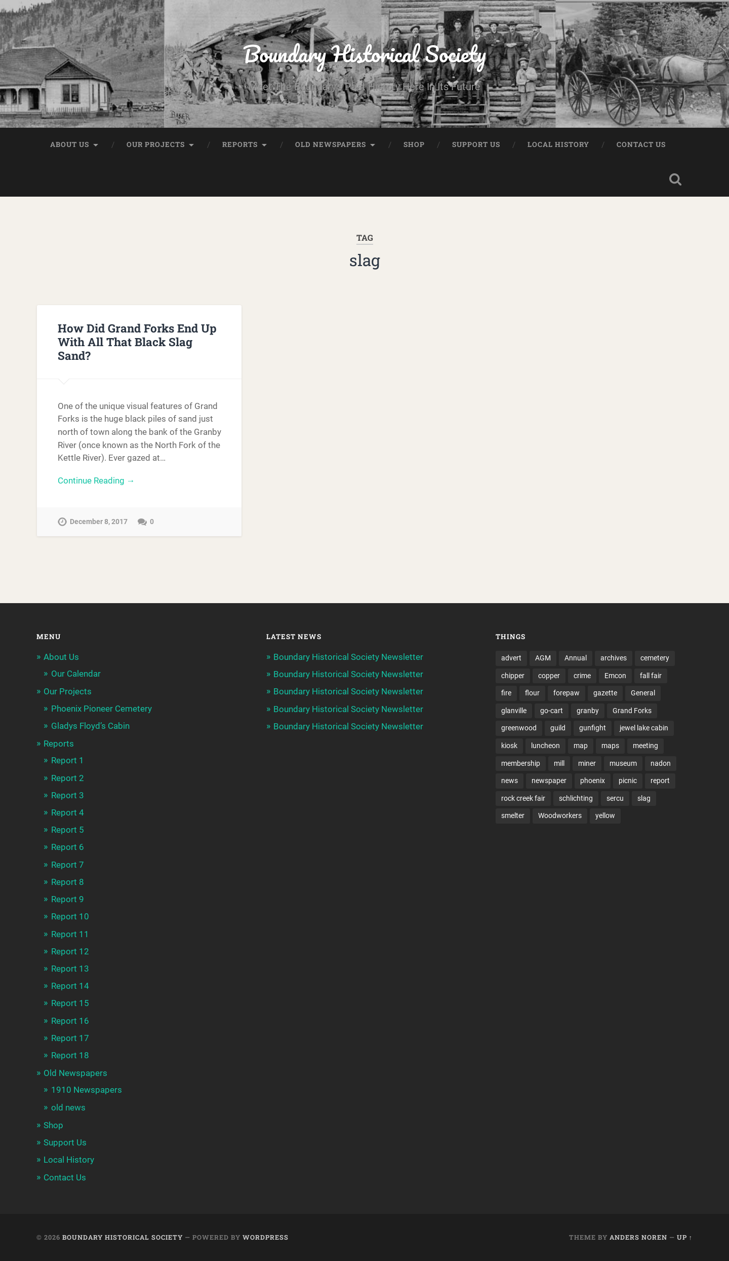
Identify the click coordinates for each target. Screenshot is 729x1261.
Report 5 (67, 830)
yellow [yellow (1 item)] (605, 816)
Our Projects (156, 145)
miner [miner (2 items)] (587, 764)
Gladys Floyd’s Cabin (90, 726)
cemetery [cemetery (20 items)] (654, 658)
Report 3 (67, 796)
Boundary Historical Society (364, 53)
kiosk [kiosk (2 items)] (509, 746)
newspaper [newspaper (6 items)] (549, 781)
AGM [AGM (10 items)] (543, 658)
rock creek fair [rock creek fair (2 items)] (523, 799)
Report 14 (70, 986)
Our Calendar (76, 674)
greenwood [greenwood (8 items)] (519, 729)
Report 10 (70, 917)
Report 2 (67, 778)
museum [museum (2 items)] (623, 764)
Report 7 (67, 865)
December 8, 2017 (99, 522)
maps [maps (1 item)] (610, 746)
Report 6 (67, 847)
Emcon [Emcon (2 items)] (615, 676)
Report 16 (70, 1021)
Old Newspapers (330, 145)
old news (68, 1107)
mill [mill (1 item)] (559, 764)
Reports (240, 145)
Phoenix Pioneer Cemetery (101, 708)
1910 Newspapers (86, 1090)
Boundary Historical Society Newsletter (348, 657)
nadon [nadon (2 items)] (661, 764)
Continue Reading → (96, 480)
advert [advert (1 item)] (511, 658)
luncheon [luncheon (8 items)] (545, 746)
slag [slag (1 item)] (644, 799)
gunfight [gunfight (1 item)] (592, 729)
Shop (414, 145)
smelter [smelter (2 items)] (512, 816)
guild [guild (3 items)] (557, 729)
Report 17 (70, 1038)
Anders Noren (638, 1238)
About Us (69, 145)
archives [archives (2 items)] (613, 658)
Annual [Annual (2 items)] (575, 658)
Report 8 (67, 882)
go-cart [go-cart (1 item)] (551, 711)
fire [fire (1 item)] (506, 693)
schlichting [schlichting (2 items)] (576, 799)
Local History (558, 145)
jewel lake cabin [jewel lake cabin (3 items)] (644, 729)
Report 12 (70, 952)
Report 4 (67, 813)
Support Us (476, 145)
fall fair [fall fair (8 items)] (651, 676)
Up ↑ (685, 1238)
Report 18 (70, 1056)
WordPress (265, 1238)
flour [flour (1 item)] (532, 693)
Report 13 (70, 969)
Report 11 (70, 934)
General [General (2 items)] (643, 693)
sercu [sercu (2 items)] (615, 799)
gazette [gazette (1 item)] (605, 693)
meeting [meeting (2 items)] (645, 746)
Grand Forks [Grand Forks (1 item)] (632, 711)
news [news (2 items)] (509, 781)
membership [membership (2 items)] (520, 764)
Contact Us (641, 145)
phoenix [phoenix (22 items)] (592, 781)
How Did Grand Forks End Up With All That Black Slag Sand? (137, 342)
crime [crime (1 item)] (582, 676)
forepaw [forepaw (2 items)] (566, 693)
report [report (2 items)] (660, 781)
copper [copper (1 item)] (549, 676)
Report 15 (70, 1003)
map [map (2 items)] (581, 746)
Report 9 (67, 900)
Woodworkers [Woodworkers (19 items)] (560, 816)
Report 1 (67, 761)
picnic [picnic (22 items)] (628, 781)
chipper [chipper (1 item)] (512, 676)
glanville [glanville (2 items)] (513, 711)
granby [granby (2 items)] (588, 711)
